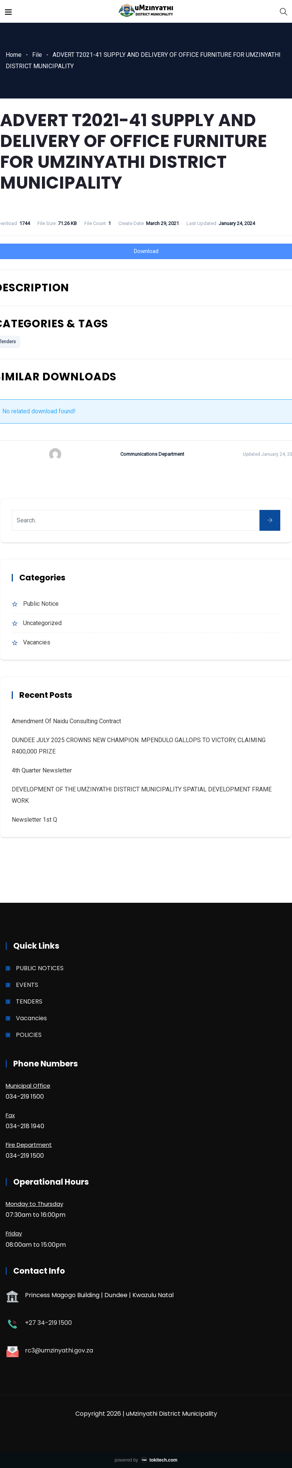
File (37, 54)
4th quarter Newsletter (42, 770)
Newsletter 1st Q (34, 819)
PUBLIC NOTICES (40, 968)
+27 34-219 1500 (48, 1322)
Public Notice (41, 603)
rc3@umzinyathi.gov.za (59, 1350)
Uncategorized (42, 623)
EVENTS (27, 984)
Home (14, 54)
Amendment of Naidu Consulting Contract (66, 721)
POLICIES (29, 1034)
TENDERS (29, 1001)
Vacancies (36, 642)
